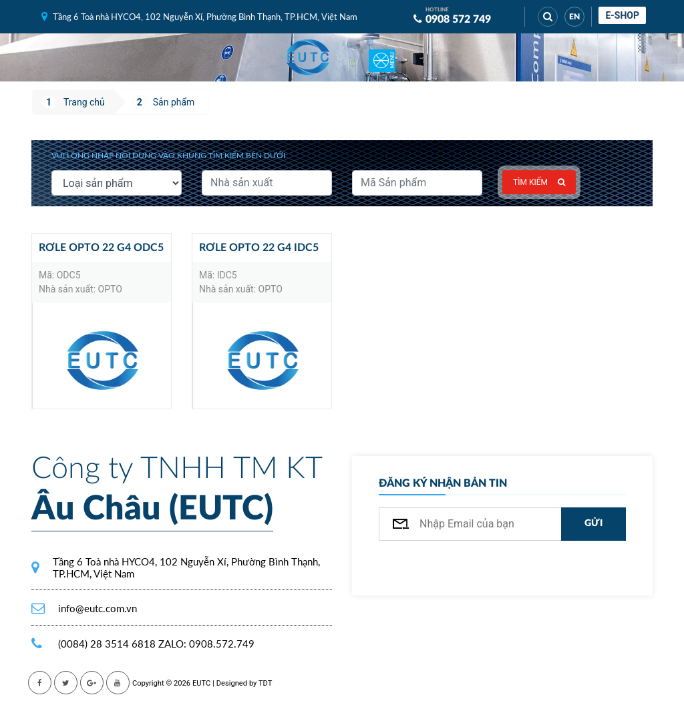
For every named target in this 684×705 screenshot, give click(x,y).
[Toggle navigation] (382, 57)
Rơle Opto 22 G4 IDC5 (259, 247)
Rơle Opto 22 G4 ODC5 (101, 247)
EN (574, 17)
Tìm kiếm (539, 182)
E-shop (622, 15)
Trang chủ (84, 102)
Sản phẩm (174, 102)
